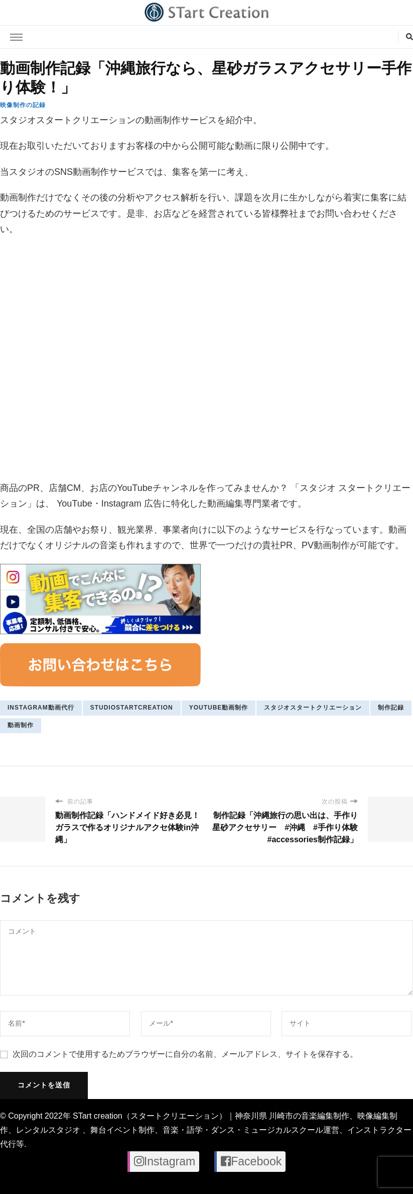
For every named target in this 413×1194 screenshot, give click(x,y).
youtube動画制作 (218, 707)
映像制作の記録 (23, 105)
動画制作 (21, 725)
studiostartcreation (131, 707)
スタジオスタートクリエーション (313, 707)
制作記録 (391, 707)
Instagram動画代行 (41, 707)
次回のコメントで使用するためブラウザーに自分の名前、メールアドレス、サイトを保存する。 (185, 1054)
